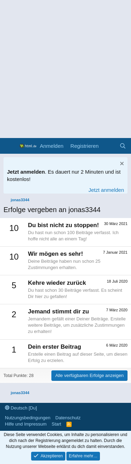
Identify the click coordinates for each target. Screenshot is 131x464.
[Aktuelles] (109, 145)
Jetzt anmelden (106, 190)
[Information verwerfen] (121, 164)
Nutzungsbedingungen (27, 417)
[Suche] (123, 145)
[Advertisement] (65, 69)
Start (56, 424)
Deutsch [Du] (21, 408)
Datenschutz (68, 417)
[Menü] (9, 146)
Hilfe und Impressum (25, 424)
